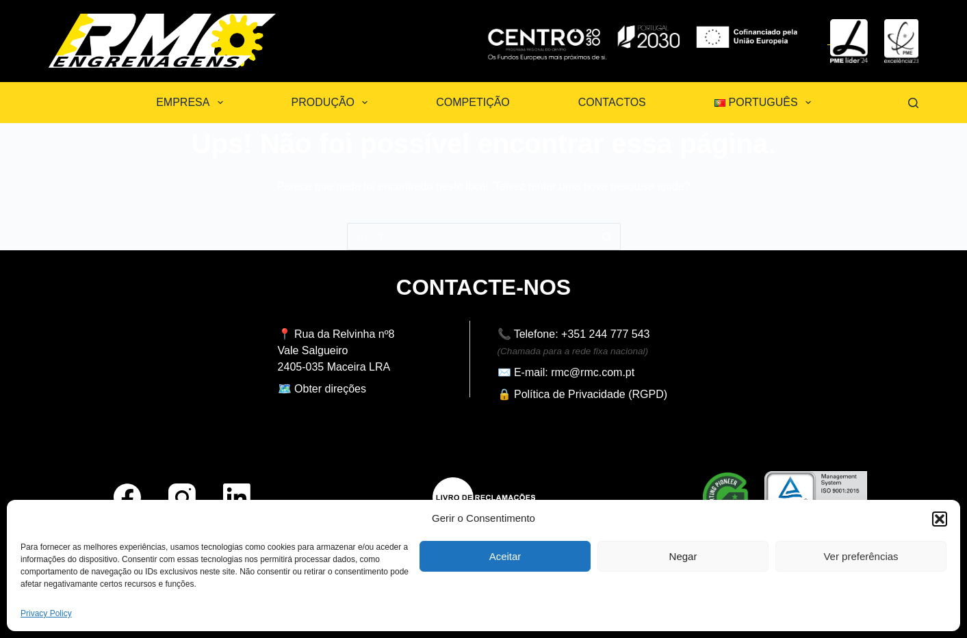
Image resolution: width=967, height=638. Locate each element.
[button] (939, 519)
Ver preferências (860, 556)
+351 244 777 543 (605, 334)
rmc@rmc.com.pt (592, 372)
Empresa (192, 102)
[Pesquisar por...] (470, 236)
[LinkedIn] (236, 497)
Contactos (612, 102)
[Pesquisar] (913, 103)
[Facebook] (127, 497)
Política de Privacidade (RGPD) (590, 394)
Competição (473, 102)
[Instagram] (182, 497)
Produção (333, 102)
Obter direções (330, 389)
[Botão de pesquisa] (607, 236)
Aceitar (505, 556)
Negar (683, 556)
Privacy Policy (46, 613)
